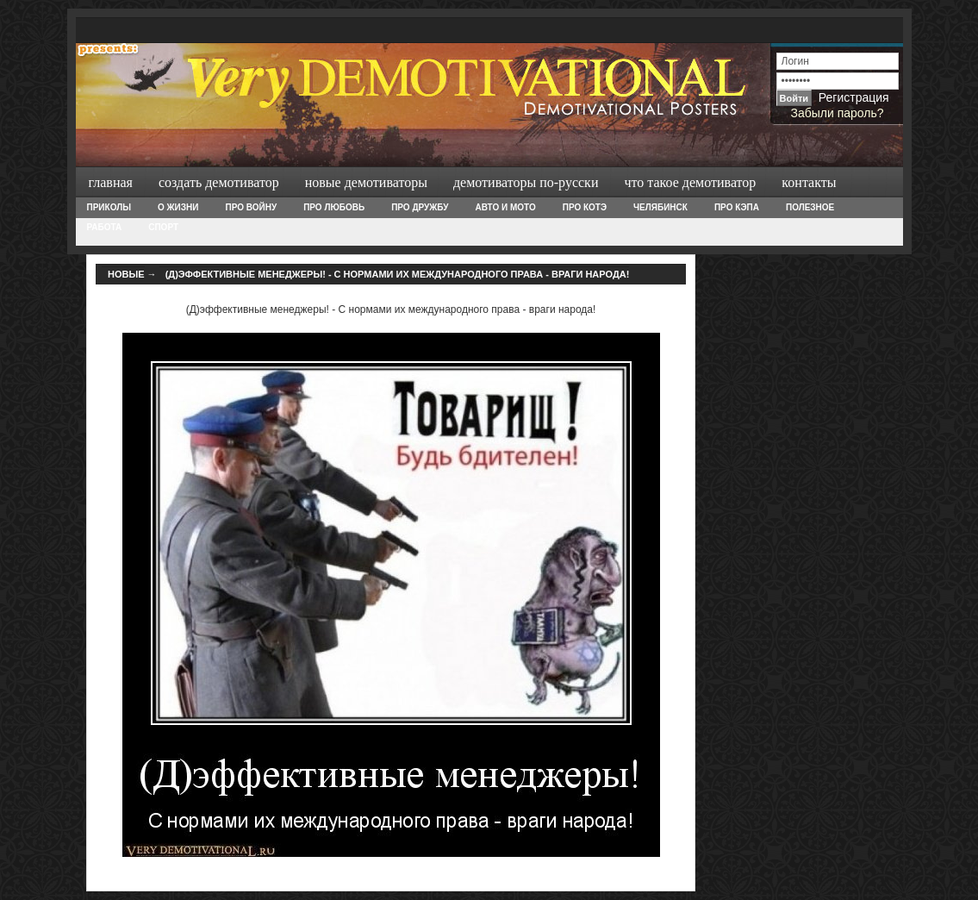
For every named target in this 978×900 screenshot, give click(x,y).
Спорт (163, 227)
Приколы (109, 207)
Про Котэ (585, 207)
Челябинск (660, 207)
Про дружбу (419, 207)
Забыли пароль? (836, 113)
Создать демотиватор (219, 182)
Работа (104, 227)
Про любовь (333, 207)
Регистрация (854, 97)
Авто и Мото (506, 207)
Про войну (251, 207)
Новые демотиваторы (366, 182)
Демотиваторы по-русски (526, 182)
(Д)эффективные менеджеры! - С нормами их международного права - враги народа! (397, 274)
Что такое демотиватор (690, 182)
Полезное (810, 207)
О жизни (178, 207)
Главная (111, 182)
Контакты (809, 182)
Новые (126, 274)
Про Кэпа (736, 207)
